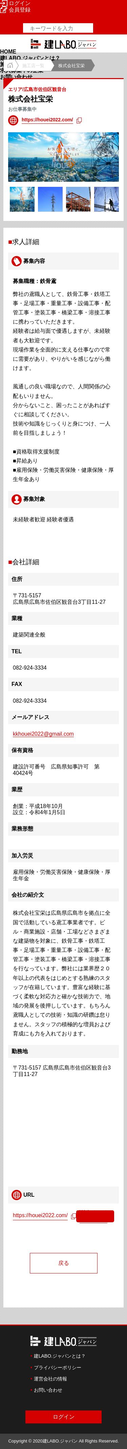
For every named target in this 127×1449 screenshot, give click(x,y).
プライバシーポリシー (57, 1367)
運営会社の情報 (50, 1378)
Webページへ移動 (93, 1215)
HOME (8, 52)
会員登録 (15, 10)
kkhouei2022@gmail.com (43, 734)
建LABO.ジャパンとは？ (30, 58)
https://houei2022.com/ (47, 119)
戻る (63, 1263)
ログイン (15, 3)
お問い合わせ (16, 77)
